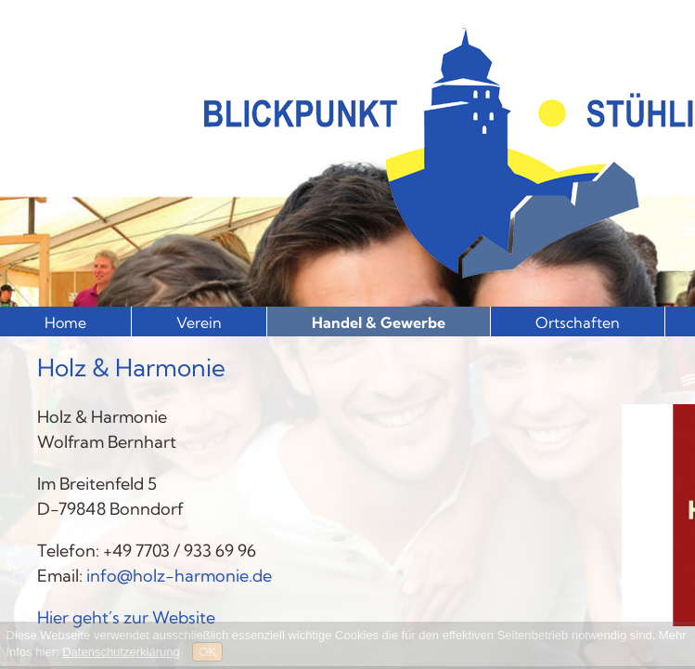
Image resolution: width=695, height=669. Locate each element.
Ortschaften (577, 322)
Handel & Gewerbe (378, 322)
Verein (199, 322)
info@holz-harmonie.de (179, 575)
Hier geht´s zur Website (126, 617)
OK (207, 652)
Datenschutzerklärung (120, 652)
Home (65, 322)
